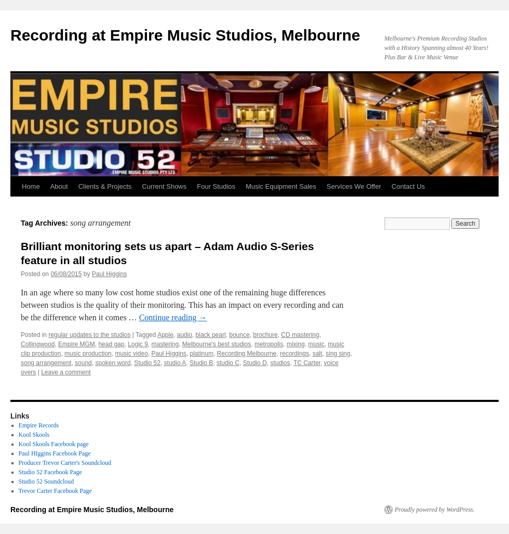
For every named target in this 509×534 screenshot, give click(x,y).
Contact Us (408, 186)
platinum (201, 353)
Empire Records (39, 425)
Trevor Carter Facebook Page (55, 490)
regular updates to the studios (89, 334)
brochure (265, 334)
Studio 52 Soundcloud (46, 481)
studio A (175, 363)
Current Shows (164, 186)
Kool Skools (34, 434)
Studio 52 (147, 363)
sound (83, 363)
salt (318, 353)
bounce (239, 334)
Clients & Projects (105, 186)
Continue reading (173, 317)
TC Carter (306, 363)
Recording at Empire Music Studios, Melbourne (185, 35)
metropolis (268, 344)
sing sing (338, 353)
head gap (111, 344)
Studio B (201, 363)
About (59, 186)
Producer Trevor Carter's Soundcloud (65, 462)
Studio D (255, 363)
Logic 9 (138, 344)
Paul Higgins (109, 274)
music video (131, 353)
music (316, 344)
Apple (165, 334)
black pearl (211, 334)
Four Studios (216, 186)
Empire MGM (76, 344)
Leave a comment (65, 372)
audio (184, 334)
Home (31, 186)
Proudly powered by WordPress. (435, 509)
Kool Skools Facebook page (54, 444)
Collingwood (38, 344)
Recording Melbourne (247, 353)
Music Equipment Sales (281, 186)
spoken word (112, 363)
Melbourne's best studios (216, 344)
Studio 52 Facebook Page (50, 472)
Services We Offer (354, 186)
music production (88, 353)
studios (280, 363)
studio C (228, 363)
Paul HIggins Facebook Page (55, 453)
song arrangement (46, 363)
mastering (165, 344)
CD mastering (300, 334)
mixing (296, 344)
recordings (294, 353)
